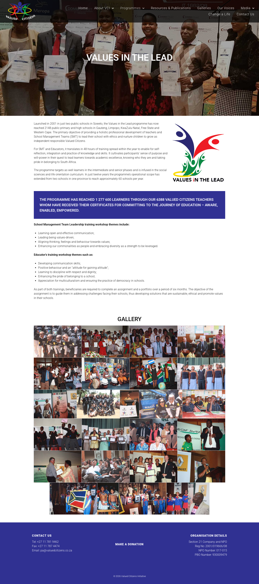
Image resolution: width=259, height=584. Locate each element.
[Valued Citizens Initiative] (20, 10)
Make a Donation (129, 544)
